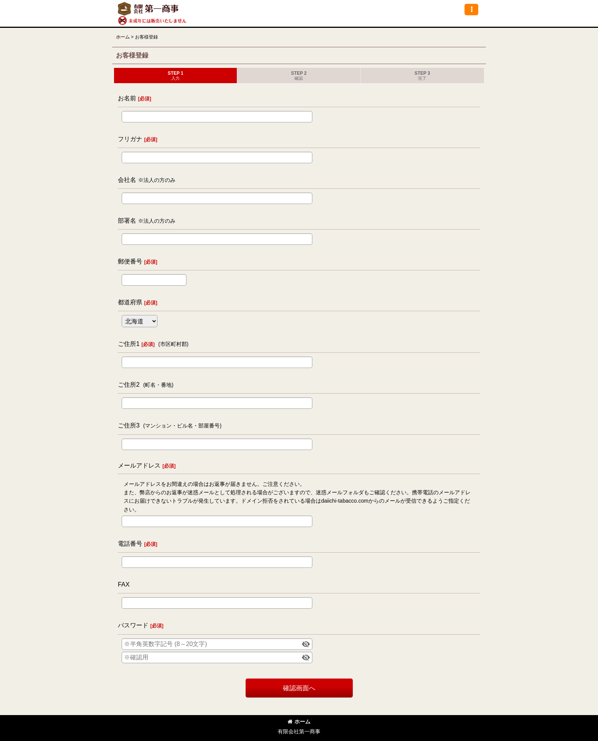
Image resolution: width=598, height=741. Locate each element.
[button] (471, 9)
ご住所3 (129, 425)
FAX (124, 584)
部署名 (127, 220)
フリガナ (130, 138)
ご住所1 (129, 343)
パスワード (133, 625)
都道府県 (130, 302)
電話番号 (130, 543)
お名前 (127, 98)
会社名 (127, 179)
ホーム (299, 721)
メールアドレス (139, 465)
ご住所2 (129, 384)
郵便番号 (130, 261)
